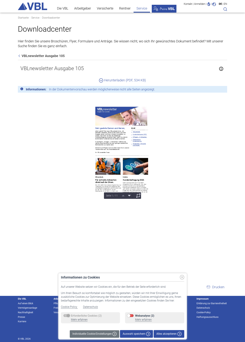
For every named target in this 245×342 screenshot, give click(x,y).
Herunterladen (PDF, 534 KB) (122, 80)
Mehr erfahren (79, 319)
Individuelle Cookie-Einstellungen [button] (94, 334)
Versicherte (105, 8)
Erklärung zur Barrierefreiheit (212, 303)
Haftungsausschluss (207, 317)
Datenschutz (90, 306)
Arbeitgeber (82, 8)
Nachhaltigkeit (25, 312)
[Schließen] (215, 90)
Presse (21, 317)
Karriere (22, 321)
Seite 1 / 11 (112, 195)
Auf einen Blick (25, 303)
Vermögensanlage (27, 307)
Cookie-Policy (69, 306)
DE (220, 3)
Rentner (125, 8)
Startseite (23, 17)
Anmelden (199, 3)
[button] (215, 287)
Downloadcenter (51, 17)
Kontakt (188, 3)
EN (225, 3)
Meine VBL (164, 9)
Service (141, 8)
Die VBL (62, 8)
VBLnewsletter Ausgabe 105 (52, 68)
